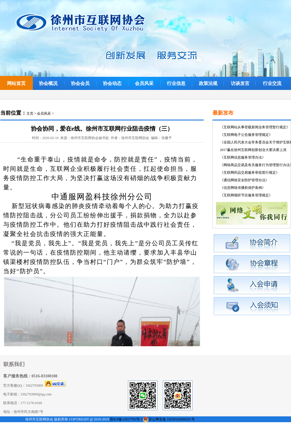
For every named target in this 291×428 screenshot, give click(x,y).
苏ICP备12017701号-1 (126, 419)
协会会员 (80, 83)
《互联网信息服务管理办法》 (242, 157)
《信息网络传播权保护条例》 (242, 188)
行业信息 (176, 83)
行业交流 (272, 83)
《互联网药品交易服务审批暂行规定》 (249, 173)
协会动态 (112, 83)
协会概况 (48, 83)
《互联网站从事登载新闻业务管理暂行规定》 (255, 127)
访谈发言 (240, 83)
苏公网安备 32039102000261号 (172, 419)
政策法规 (208, 83)
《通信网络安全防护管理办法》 (244, 180)
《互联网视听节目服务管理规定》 (246, 195)
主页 (29, 113)
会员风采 (144, 83)
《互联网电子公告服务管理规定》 (246, 135)
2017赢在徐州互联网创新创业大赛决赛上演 (253, 150)
